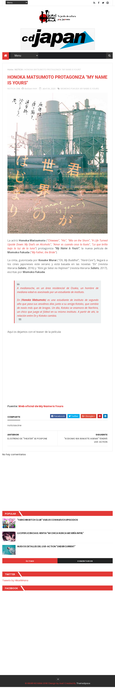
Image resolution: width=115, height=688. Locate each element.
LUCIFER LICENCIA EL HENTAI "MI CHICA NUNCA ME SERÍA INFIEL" (50, 534)
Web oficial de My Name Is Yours (40, 407)
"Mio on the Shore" (79, 241)
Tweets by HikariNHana (15, 581)
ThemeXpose (83, 684)
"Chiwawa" (53, 241)
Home (10, 69)
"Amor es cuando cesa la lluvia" (71, 245)
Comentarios (85, 562)
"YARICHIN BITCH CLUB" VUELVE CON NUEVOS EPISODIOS (47, 520)
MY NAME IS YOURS (89, 89)
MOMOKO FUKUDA (70, 89)
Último (30, 562)
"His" (63, 241)
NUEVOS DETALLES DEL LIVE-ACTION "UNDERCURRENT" (46, 547)
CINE (18, 89)
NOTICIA (19, 69)
